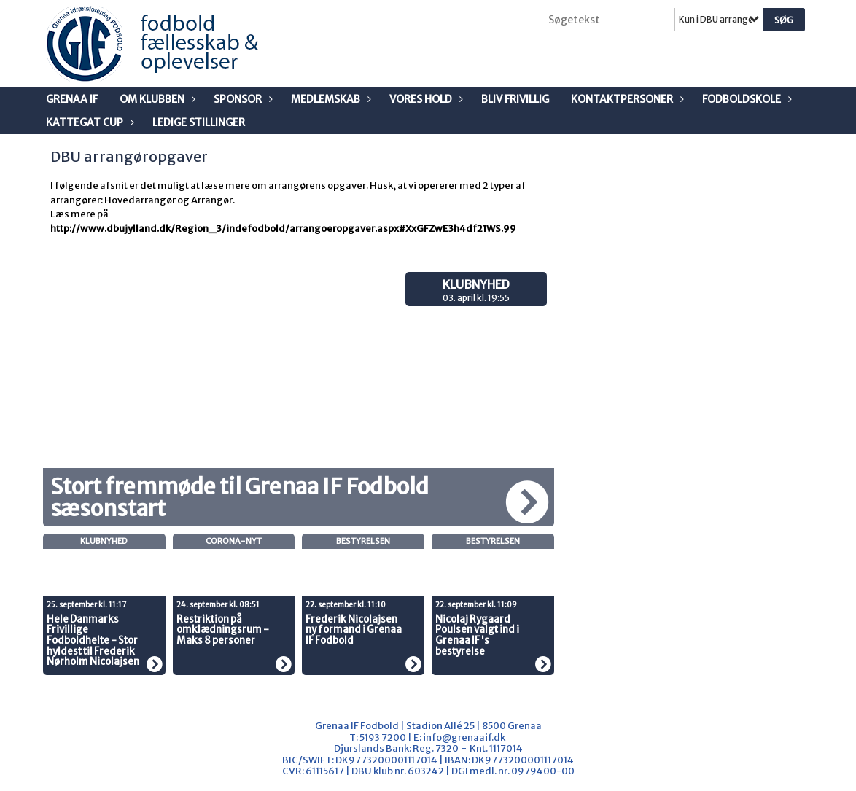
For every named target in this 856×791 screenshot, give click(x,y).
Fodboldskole (745, 99)
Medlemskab (329, 99)
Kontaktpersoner (625, 99)
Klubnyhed (476, 284)
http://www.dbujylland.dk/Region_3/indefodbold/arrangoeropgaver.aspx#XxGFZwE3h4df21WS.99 (283, 228)
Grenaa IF (72, 99)
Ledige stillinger (198, 122)
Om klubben (156, 99)
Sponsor (241, 99)
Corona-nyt (234, 541)
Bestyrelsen (363, 541)
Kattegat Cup (88, 122)
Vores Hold (424, 99)
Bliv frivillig (515, 99)
